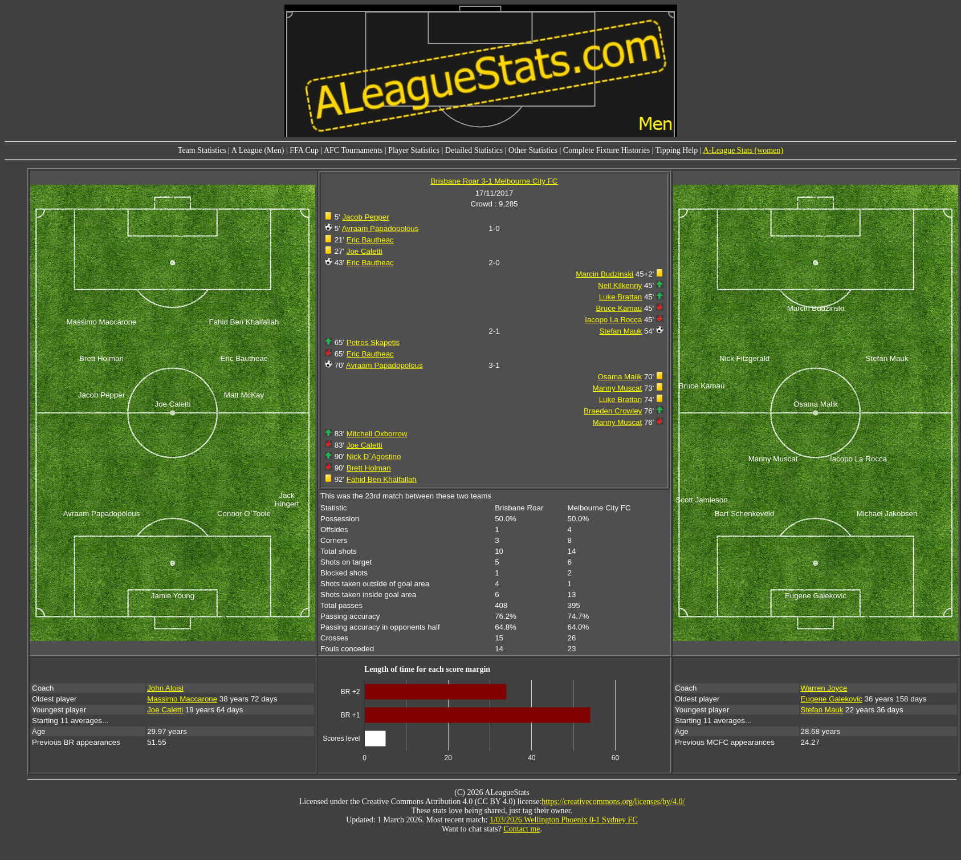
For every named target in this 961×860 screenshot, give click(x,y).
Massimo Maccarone (182, 699)
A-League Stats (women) (743, 150)
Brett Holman (369, 468)
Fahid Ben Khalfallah (382, 479)
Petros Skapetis (373, 342)
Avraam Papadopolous (380, 228)
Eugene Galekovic (831, 699)
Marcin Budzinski (604, 274)
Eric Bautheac (370, 240)
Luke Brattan (620, 297)
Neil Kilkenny (620, 285)
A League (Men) (257, 150)
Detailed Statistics (474, 150)
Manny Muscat (617, 388)
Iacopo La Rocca (613, 319)
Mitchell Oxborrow (377, 433)
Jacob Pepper (365, 217)
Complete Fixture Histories (606, 150)
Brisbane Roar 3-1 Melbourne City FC (494, 181)
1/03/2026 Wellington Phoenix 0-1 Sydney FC (564, 820)
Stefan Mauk (620, 331)
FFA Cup (304, 150)
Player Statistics (413, 150)
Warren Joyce (824, 688)
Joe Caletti (364, 251)
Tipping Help (676, 150)
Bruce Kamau (619, 308)
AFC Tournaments (353, 150)
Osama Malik (619, 376)
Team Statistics (202, 150)
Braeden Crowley (613, 411)
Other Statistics (532, 150)
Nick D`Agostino (374, 456)
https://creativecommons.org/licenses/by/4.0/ (613, 801)
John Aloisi (165, 688)
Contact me (521, 829)
